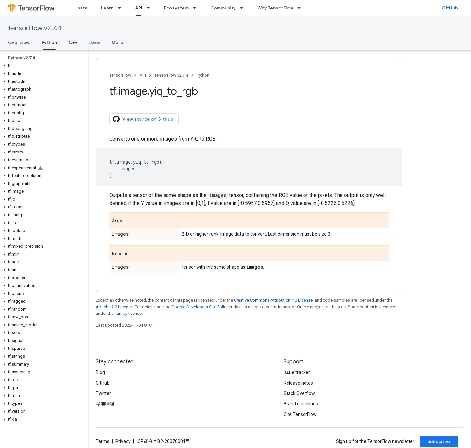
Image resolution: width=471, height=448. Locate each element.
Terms (102, 441)
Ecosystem (176, 8)
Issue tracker (297, 372)
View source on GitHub (143, 119)
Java (94, 42)
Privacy (123, 441)
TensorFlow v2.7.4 (34, 28)
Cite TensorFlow (300, 414)
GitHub (450, 8)
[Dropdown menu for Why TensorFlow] (301, 8)
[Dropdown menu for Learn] (121, 8)
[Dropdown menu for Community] (244, 8)
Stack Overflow (299, 393)
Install (82, 8)
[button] (42, 66)
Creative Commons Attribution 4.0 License (273, 300)
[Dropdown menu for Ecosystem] (196, 8)
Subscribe (438, 441)
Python (203, 75)
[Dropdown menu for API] (150, 8)
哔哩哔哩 (105, 403)
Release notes (298, 382)
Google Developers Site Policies (201, 306)
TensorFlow (120, 75)
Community (223, 8)
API (143, 75)
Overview (19, 42)
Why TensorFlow (275, 8)
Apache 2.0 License (114, 306)
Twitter (103, 393)
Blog (100, 372)
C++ (73, 42)
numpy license (128, 313)
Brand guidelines (301, 403)
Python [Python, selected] (49, 42)
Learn (107, 8)
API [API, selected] (138, 8)
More (117, 42)
